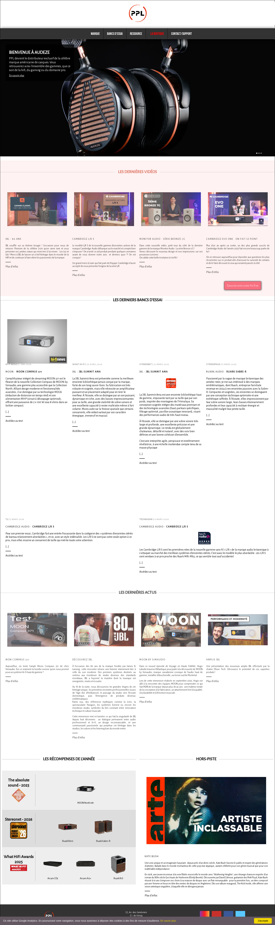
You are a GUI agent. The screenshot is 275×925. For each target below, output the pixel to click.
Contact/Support (181, 34)
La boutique (156, 34)
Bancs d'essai (115, 34)
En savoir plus (16, 75)
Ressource (136, 34)
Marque (95, 34)
